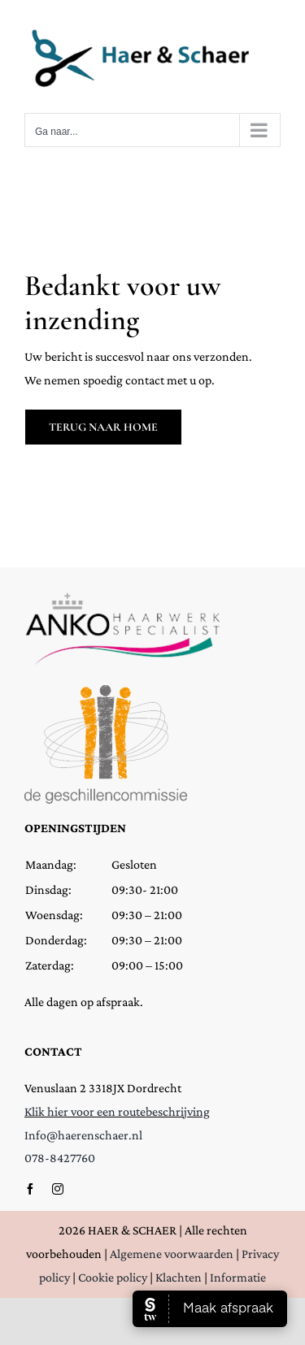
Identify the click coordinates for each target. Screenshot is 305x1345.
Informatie (238, 1277)
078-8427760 (59, 1158)
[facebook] (30, 1189)
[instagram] (57, 1189)
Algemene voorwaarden (171, 1253)
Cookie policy (112, 1277)
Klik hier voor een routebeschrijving (117, 1111)
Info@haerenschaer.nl (83, 1135)
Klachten (178, 1277)
